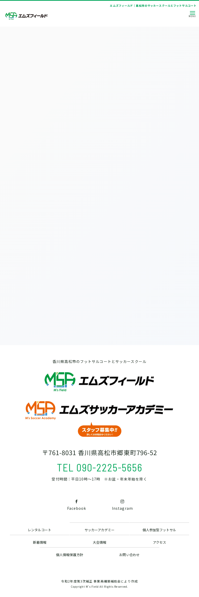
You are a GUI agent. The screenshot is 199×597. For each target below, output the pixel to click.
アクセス (159, 542)
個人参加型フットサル (159, 529)
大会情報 (99, 542)
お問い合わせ (129, 554)
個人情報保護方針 (69, 554)
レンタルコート (39, 529)
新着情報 (39, 542)
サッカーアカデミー (99, 529)
